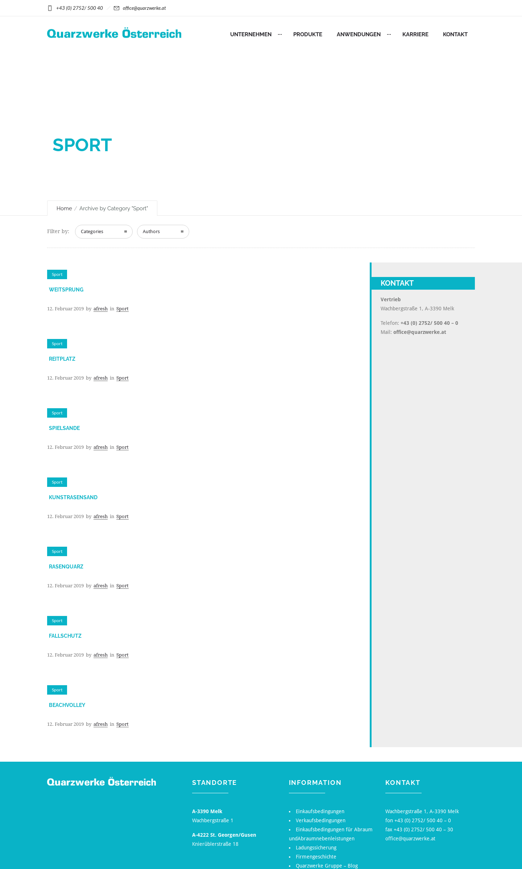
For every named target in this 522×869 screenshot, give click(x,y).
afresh (101, 308)
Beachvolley (67, 705)
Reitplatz (62, 359)
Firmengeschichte (316, 857)
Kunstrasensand (73, 497)
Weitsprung (66, 290)
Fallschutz (65, 636)
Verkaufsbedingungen (320, 820)
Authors (151, 231)
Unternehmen (251, 34)
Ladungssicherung (316, 848)
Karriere (415, 34)
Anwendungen (359, 34)
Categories (92, 231)
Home (64, 208)
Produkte (307, 34)
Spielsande (64, 428)
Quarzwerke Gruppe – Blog (327, 866)
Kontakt (455, 34)
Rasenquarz (66, 567)
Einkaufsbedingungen (320, 811)
